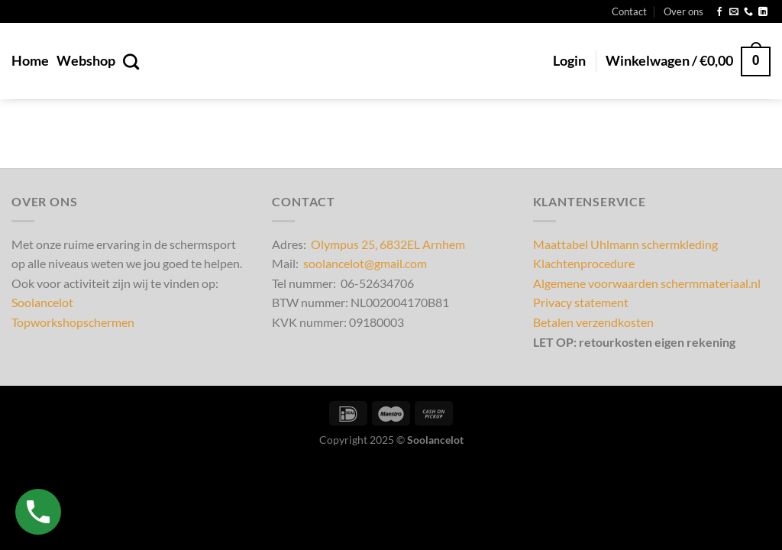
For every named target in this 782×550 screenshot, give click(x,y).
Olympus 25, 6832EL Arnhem (388, 244)
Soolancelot (42, 302)
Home (30, 61)
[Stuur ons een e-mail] (733, 12)
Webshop (86, 61)
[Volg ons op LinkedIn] (762, 12)
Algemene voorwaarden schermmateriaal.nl (647, 283)
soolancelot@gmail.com (365, 263)
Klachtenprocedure (584, 263)
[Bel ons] (748, 12)
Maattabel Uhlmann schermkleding (625, 244)
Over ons (683, 11)
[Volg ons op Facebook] (719, 12)
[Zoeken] (131, 61)
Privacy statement (581, 302)
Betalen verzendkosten (593, 322)
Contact (629, 11)
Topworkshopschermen (72, 322)
